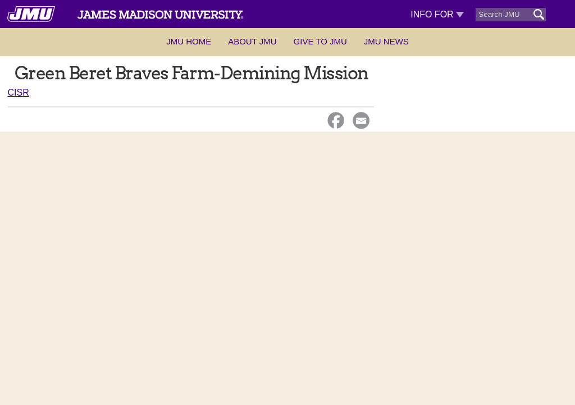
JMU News (386, 41)
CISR (18, 92)
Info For (437, 14)
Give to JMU (320, 41)
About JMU (252, 41)
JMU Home (188, 41)
